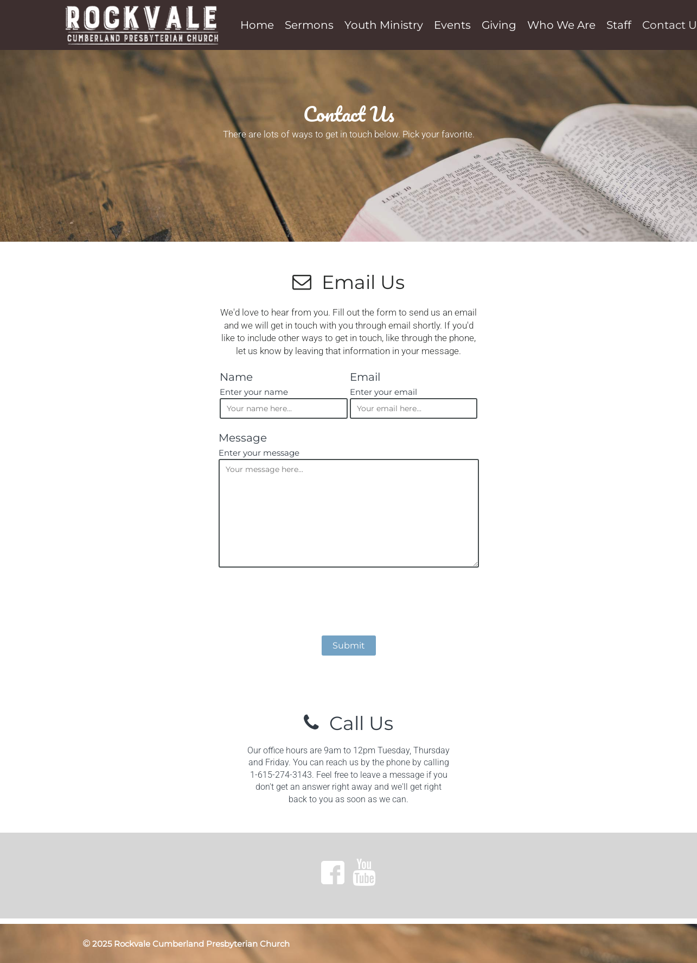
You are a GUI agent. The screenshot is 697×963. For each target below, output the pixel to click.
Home (257, 25)
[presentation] (348, 603)
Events (452, 25)
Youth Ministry (383, 25)
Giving (499, 25)
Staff (618, 25)
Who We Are (561, 25)
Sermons (309, 25)
